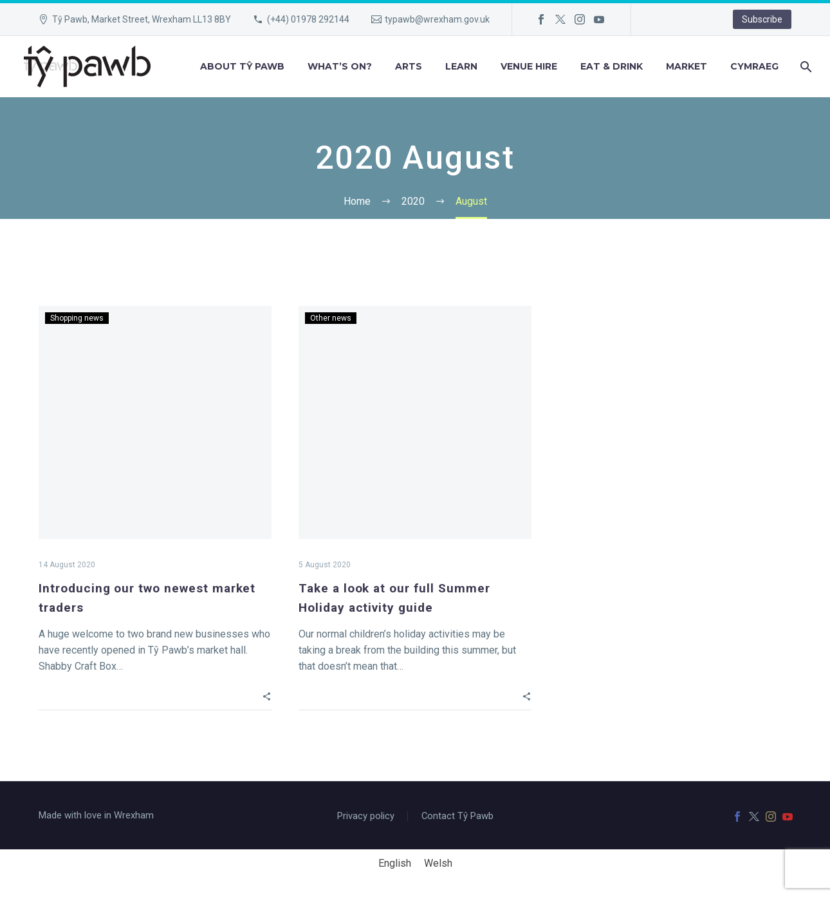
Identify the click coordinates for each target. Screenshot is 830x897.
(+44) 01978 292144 (308, 19)
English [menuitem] (394, 863)
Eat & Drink (611, 66)
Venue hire (529, 66)
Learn (461, 66)
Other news (330, 318)
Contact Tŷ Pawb (457, 816)
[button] (267, 695)
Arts (408, 66)
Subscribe (762, 19)
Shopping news (77, 318)
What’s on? (340, 66)
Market (686, 66)
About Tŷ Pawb (242, 66)
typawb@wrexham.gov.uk (437, 19)
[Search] (804, 67)
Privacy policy (365, 816)
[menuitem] (754, 67)
